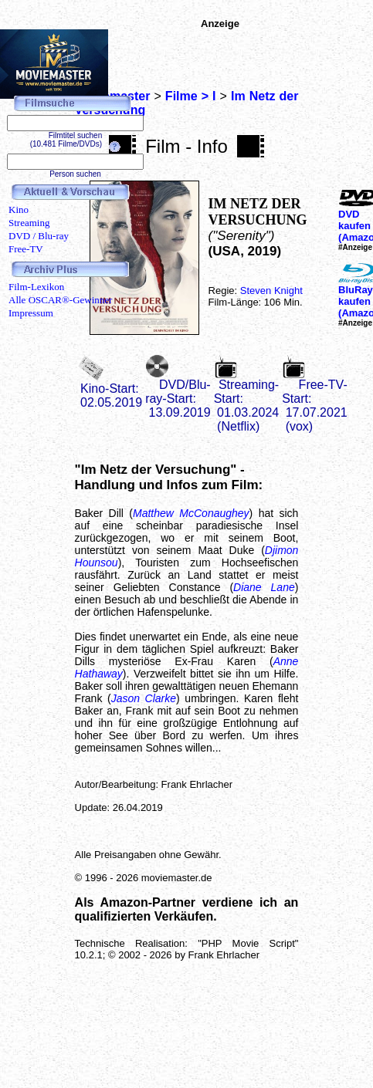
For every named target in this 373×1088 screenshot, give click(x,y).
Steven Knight (271, 290)
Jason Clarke (143, 698)
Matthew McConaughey (191, 513)
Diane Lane (264, 587)
